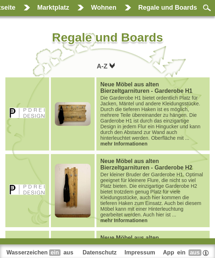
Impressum (140, 252)
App (186, 252)
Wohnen (103, 7)
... (153, 114)
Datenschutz (99, 252)
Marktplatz (53, 7)
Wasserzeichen (40, 252)
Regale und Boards (167, 7)
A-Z (103, 66)
